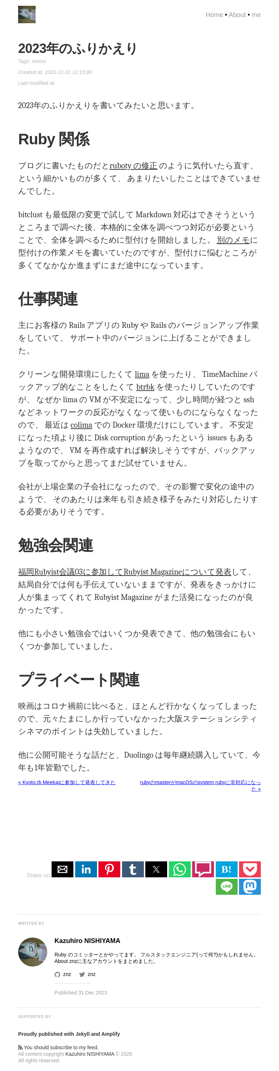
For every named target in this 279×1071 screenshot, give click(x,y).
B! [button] (227, 869)
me (256, 14)
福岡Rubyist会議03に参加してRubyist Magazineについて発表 (124, 572)
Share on (39, 875)
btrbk (145, 387)
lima (142, 374)
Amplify (110, 1034)
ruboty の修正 (134, 165)
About (237, 14)
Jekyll (83, 1034)
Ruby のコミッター (76, 954)
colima (81, 425)
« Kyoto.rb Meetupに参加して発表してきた (67, 782)
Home (214, 14)
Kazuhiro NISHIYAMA (89, 1054)
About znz (65, 961)
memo (39, 61)
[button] (62, 869)
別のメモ (233, 240)
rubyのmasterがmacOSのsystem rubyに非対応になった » (200, 785)
